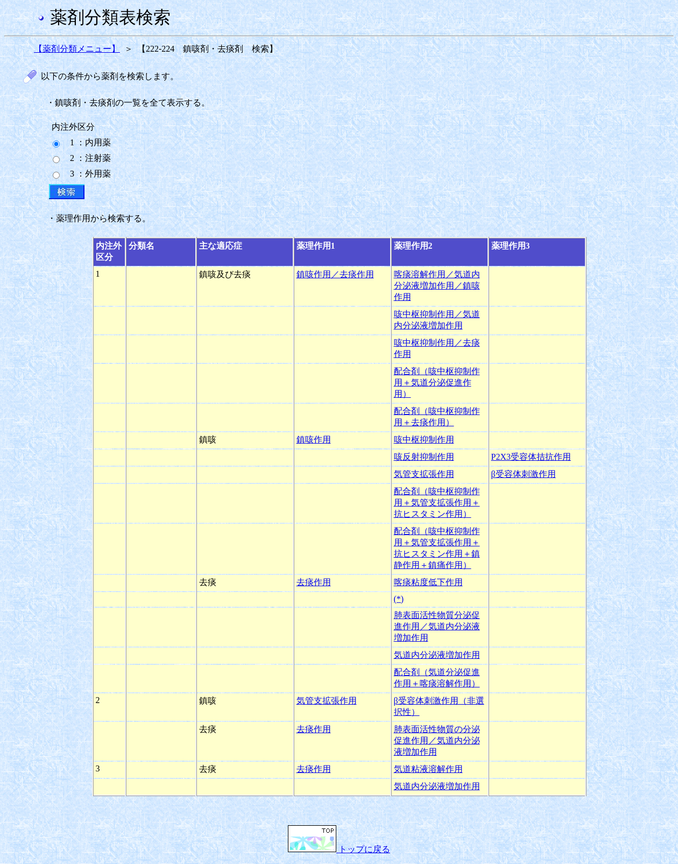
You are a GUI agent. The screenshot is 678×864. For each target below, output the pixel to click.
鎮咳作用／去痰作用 (335, 274)
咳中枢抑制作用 (424, 439)
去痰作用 (313, 582)
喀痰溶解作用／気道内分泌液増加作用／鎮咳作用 (437, 285)
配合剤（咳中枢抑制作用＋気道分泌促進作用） (437, 382)
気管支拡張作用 (424, 474)
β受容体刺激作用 (523, 474)
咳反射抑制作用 (424, 456)
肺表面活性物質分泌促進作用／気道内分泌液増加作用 (437, 626)
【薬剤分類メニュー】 (77, 48)
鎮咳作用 (313, 439)
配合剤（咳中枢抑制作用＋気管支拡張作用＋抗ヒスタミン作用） (437, 502)
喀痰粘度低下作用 (428, 582)
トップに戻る (339, 849)
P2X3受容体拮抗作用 (531, 456)
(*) (399, 598)
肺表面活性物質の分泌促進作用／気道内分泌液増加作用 (437, 740)
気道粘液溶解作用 (428, 769)
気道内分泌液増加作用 (437, 654)
